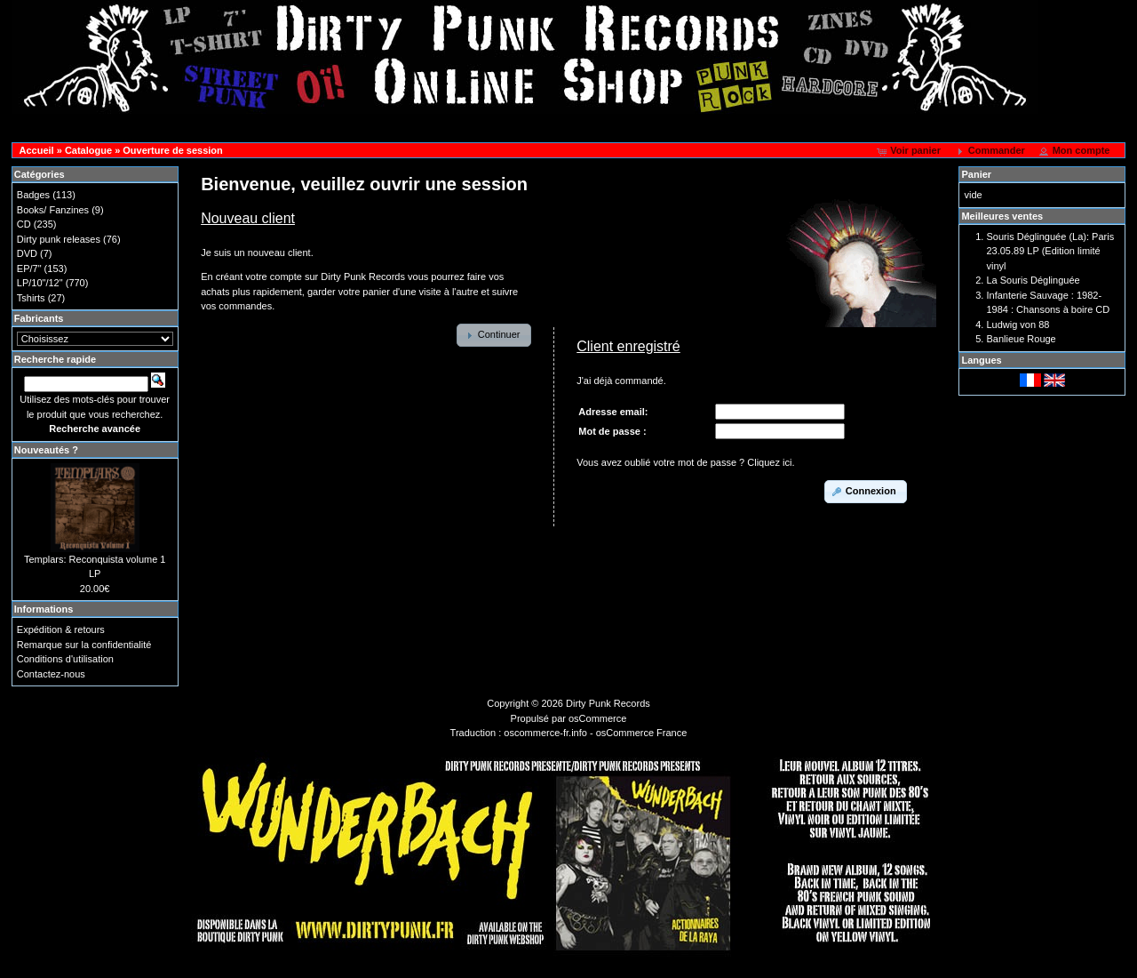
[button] (910, 151)
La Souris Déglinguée (1032, 280)
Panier (976, 174)
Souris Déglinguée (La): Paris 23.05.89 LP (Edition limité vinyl (1050, 251)
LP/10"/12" (40, 282)
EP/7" (29, 268)
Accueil (37, 150)
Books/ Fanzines (53, 209)
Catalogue (88, 150)
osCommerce (597, 718)
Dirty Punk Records (608, 703)
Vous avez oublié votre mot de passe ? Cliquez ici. (685, 462)
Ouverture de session (173, 150)
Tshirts (31, 298)
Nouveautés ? (46, 450)
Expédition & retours (61, 629)
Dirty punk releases (58, 239)
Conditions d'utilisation (65, 658)
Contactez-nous (51, 674)
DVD (27, 253)
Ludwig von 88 (1017, 324)
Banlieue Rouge (1020, 338)
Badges (33, 194)
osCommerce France (642, 732)
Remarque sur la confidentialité (84, 644)
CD (24, 224)
